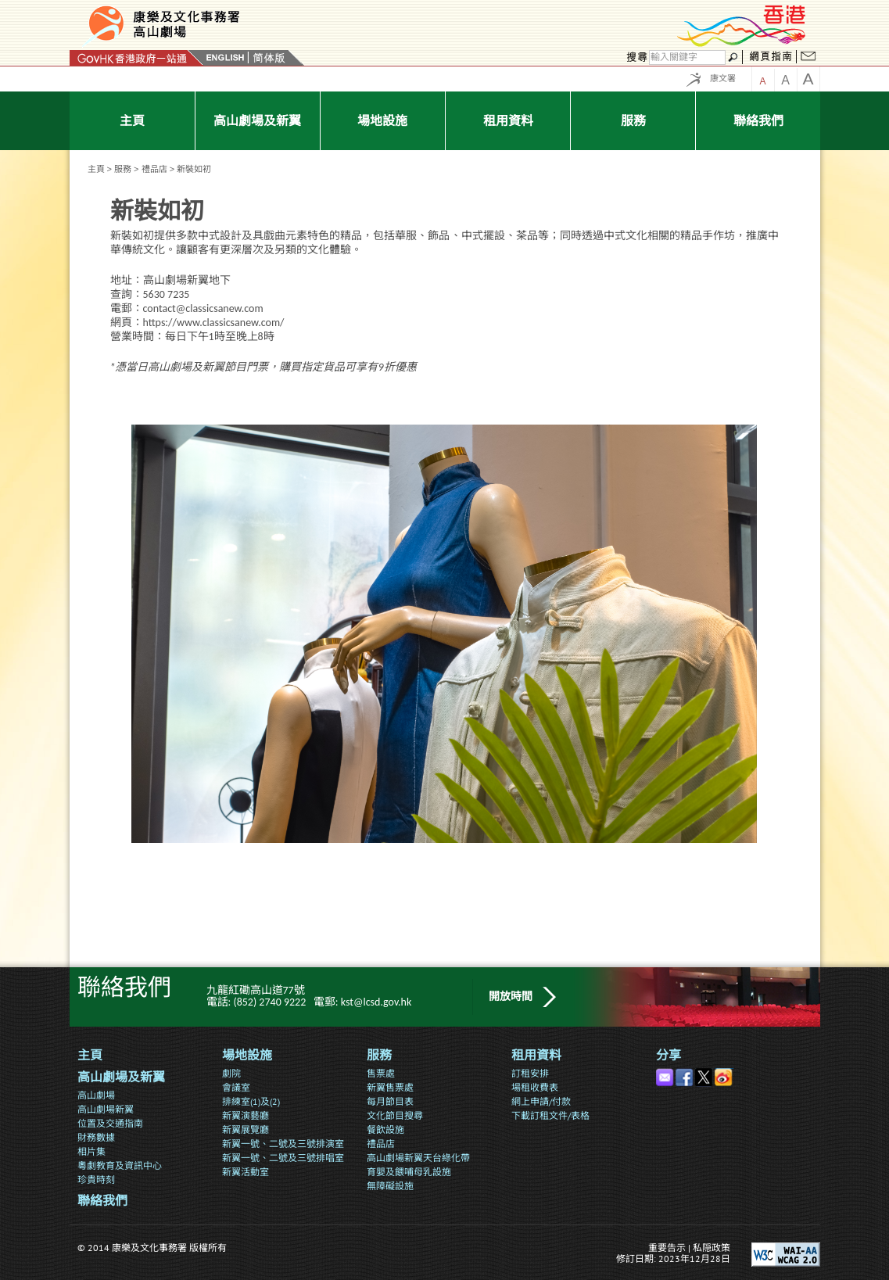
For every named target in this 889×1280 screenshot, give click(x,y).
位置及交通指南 (110, 1123)
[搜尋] (687, 57)
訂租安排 (530, 1073)
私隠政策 (711, 1247)
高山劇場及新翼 (121, 1077)
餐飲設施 (385, 1129)
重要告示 (667, 1247)
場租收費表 (534, 1087)
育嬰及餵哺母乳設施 (409, 1172)
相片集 (91, 1151)
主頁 (96, 169)
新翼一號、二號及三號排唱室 (283, 1157)
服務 (122, 169)
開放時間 (510, 996)
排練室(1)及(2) (251, 1101)
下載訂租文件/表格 (550, 1115)
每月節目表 (390, 1101)
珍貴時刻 (96, 1179)
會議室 (236, 1087)
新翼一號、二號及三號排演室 (283, 1143)
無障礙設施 (390, 1186)
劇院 (231, 1073)
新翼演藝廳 (245, 1115)
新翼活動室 (245, 1172)
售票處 (381, 1073)
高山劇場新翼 (105, 1109)
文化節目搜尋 (395, 1115)
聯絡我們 (102, 1200)
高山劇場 (96, 1095)
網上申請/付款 (541, 1101)
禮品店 (154, 169)
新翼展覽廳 (245, 1129)
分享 (668, 1055)
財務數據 (96, 1137)
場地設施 (247, 1055)
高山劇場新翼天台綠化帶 (418, 1157)
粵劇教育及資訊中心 (119, 1165)
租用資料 (536, 1055)
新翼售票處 (390, 1087)
